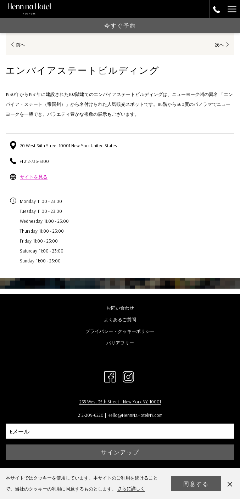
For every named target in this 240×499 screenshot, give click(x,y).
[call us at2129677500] (216, 8)
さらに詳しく (131, 488)
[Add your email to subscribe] (120, 431)
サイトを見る (34, 177)
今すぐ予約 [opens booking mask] (120, 25)
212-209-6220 (91, 415)
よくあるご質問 (120, 319)
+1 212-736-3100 (34, 161)
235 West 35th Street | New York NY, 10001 (120, 401)
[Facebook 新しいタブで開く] (110, 375)
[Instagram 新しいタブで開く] (128, 375)
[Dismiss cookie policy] (229, 483)
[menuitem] (120, 308)
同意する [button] (196, 483)
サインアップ (120, 452)
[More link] (232, 9)
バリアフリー (120, 343)
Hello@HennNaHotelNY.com (134, 415)
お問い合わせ (120, 308)
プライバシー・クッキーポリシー (120, 331)
